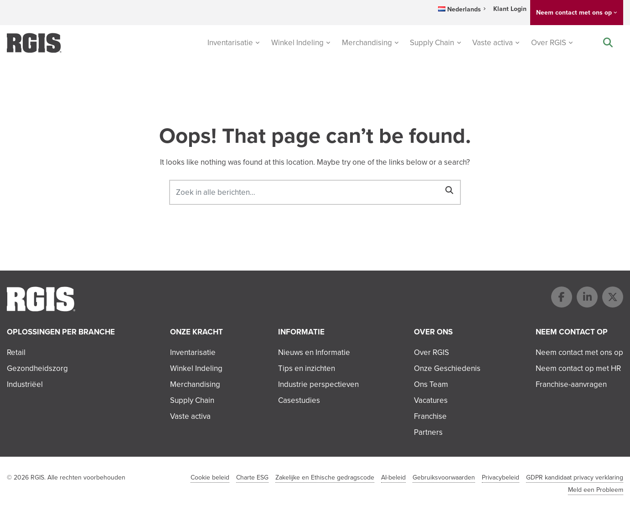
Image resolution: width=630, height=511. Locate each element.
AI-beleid (393, 477)
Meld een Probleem (595, 490)
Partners (428, 432)
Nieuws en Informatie (314, 352)
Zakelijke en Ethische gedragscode (324, 477)
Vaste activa (492, 42)
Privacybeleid (500, 477)
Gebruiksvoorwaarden (444, 477)
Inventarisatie (230, 42)
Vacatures (431, 400)
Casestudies (299, 400)
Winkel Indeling (297, 42)
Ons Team (431, 384)
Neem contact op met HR (578, 368)
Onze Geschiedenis (447, 368)
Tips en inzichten (306, 368)
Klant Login (510, 9)
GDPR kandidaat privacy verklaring (574, 477)
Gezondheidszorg (37, 368)
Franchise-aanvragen (571, 384)
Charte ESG (252, 477)
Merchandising (367, 42)
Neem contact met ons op (574, 12)
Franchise (430, 416)
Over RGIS (548, 42)
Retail (16, 352)
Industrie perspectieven (318, 384)
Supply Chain (432, 42)
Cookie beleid (210, 477)
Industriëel (25, 384)
